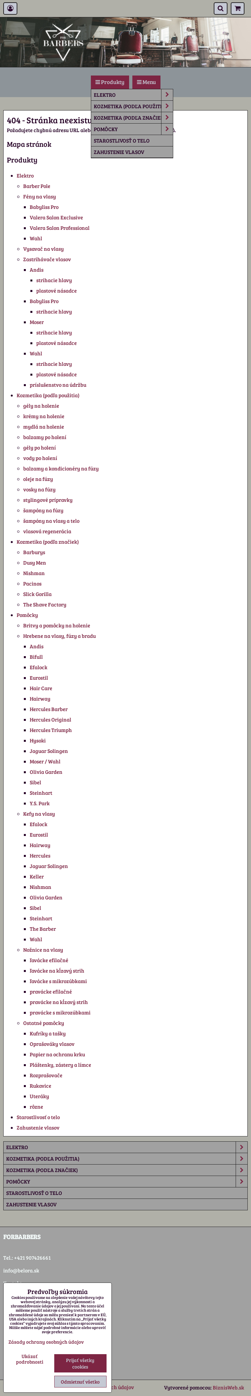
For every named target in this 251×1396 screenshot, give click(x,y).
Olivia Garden (46, 771)
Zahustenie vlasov (119, 151)
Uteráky (39, 1096)
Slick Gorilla (37, 593)
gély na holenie (41, 405)
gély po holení (39, 447)
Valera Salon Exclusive (56, 217)
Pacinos (32, 583)
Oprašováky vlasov (52, 1043)
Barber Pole (36, 185)
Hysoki (38, 740)
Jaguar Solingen (49, 750)
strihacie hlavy (54, 280)
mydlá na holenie (43, 426)
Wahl (36, 238)
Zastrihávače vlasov (47, 259)
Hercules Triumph (51, 729)
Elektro (133, 94)
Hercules (40, 855)
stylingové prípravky (48, 499)
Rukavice (40, 1085)
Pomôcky (133, 129)
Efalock (38, 667)
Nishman (34, 573)
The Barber (43, 928)
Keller (37, 876)
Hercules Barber (49, 709)
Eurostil (39, 677)
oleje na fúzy (38, 478)
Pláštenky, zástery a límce (60, 1064)
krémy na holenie (43, 416)
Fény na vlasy (39, 196)
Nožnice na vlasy (43, 949)
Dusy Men (34, 562)
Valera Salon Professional (60, 227)
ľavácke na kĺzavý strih (57, 970)
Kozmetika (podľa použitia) (133, 106)
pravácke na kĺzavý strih (59, 1001)
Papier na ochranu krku (57, 1054)
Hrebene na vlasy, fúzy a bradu (59, 635)
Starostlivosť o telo (122, 140)
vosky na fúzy (39, 489)
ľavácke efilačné (49, 960)
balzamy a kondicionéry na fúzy (61, 468)
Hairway (40, 698)
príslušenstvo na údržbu (58, 384)
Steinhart (41, 792)
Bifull (36, 656)
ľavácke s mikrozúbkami (58, 981)
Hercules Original (50, 719)
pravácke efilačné (51, 991)
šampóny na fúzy (43, 510)
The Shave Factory (44, 604)
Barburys (34, 552)
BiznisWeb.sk (228, 1387)
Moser (37, 321)
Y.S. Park (40, 803)
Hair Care (41, 688)
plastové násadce (56, 290)
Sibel (35, 782)
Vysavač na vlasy (43, 248)
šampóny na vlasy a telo (51, 520)
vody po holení (40, 457)
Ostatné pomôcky (43, 1022)
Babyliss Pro (44, 206)
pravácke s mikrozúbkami (60, 1012)
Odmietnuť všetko (80, 1381)
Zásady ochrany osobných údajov (46, 1341)
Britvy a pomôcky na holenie (56, 625)
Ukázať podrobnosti (29, 1358)
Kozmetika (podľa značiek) (133, 117)
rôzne (36, 1106)
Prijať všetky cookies (80, 1363)
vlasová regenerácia (47, 531)
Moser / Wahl (45, 761)
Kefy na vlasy (39, 813)
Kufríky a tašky (48, 1033)
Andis (36, 269)
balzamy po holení (44, 437)
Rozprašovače (46, 1075)
